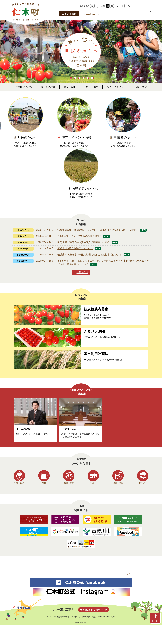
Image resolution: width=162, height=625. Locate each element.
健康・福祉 (69, 87)
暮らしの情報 (48, 87)
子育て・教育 (91, 87)
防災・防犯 (140, 87)
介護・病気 (118, 483)
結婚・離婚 (69, 483)
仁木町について (24, 87)
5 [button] (88, 78)
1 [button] (71, 78)
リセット (120, 6)
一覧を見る (82, 272)
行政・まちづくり (117, 87)
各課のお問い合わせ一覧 (94, 610)
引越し (93, 483)
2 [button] (75, 78)
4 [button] (83, 78)
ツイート (130, 574)
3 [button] (79, 78)
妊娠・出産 (19, 483)
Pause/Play (92, 78)
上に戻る (155, 621)
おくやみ (143, 483)
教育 (44, 483)
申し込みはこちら (90, 13)
